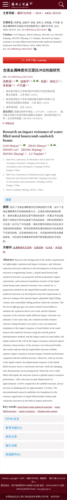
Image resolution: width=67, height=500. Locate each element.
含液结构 (38, 247)
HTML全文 (12, 418)
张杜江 (54, 81)
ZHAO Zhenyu (37, 145)
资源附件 (13, 454)
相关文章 (11, 436)
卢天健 (21, 85)
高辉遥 (7, 81)
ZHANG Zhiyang (13, 153)
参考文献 (14, 427)
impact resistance (27, 411)
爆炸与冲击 (24, 13)
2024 (38, 13)
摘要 (8, 199)
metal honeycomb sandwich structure (35, 407)
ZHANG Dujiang (31, 149)
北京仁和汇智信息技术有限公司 (29, 496)
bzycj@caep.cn (44, 489)
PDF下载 (36, 60)
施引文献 (11, 445)
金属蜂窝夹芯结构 (22, 247)
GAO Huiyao (10, 145)
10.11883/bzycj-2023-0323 (34, 29)
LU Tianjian (36, 153)
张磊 (43, 81)
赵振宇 (24, 81)
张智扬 (7, 85)
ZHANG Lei (10, 149)
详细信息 (8, 123)
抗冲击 (49, 247)
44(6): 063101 (53, 13)
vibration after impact (47, 411)
